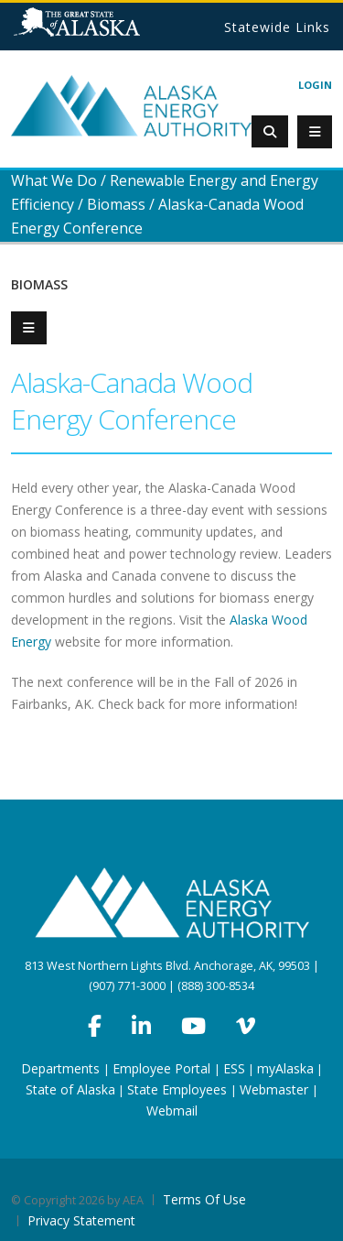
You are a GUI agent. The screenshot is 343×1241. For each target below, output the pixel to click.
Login (315, 85)
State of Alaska (100, 29)
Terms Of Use (204, 1199)
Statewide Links (277, 27)
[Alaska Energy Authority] (131, 105)
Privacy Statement (81, 1220)
